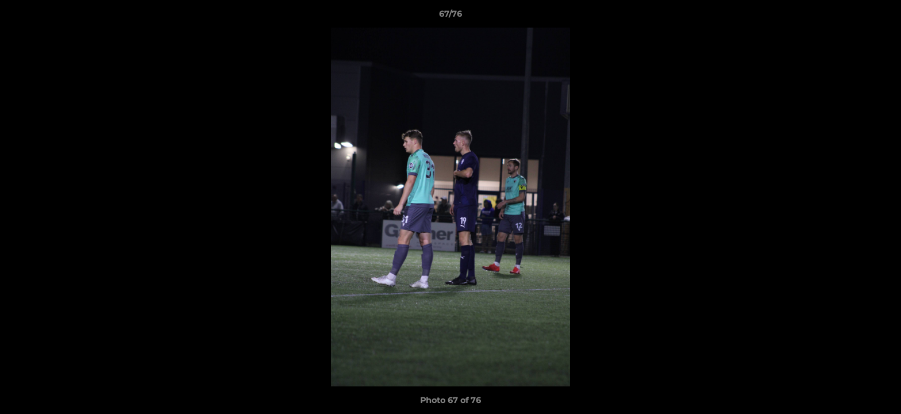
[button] (880, 17)
